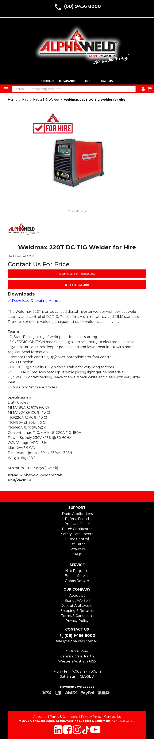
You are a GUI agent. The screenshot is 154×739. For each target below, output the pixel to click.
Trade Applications (77, 514)
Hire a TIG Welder (46, 100)
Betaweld (77, 549)
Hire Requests (77, 571)
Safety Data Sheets (77, 534)
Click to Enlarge (77, 211)
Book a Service (77, 576)
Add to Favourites (78, 284)
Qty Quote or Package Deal (78, 273)
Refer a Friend (77, 519)
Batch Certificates (77, 529)
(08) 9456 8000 (82, 6)
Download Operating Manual (36, 301)
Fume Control (77, 539)
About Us (77, 596)
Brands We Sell (77, 601)
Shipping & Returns (77, 611)
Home (12, 100)
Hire (25, 100)
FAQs (77, 554)
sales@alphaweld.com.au (77, 641)
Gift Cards (77, 544)
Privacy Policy (77, 621)
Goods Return (77, 581)
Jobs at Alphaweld (77, 606)
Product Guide (77, 524)
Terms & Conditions (77, 616)
